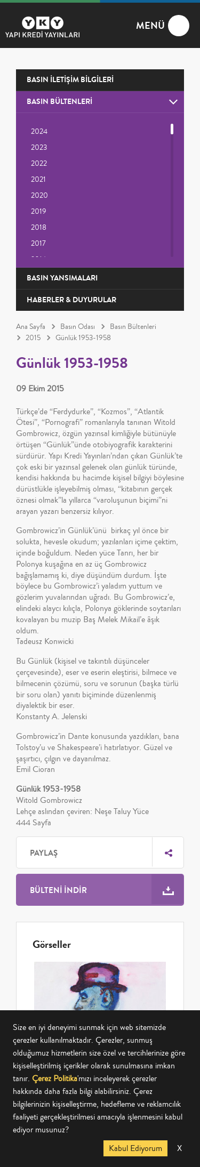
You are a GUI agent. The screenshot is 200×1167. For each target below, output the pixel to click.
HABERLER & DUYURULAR (71, 299)
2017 (38, 243)
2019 (38, 211)
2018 (38, 227)
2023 (39, 147)
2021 (38, 179)
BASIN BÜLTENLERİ (59, 101)
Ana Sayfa (30, 326)
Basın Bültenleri (133, 326)
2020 (39, 195)
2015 (33, 338)
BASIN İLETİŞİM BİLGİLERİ (70, 79)
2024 (39, 131)
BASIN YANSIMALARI (62, 278)
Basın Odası (77, 326)
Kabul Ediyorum (135, 1148)
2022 (39, 163)
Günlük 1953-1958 (83, 338)
